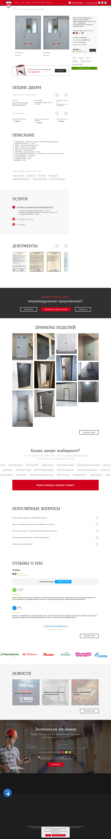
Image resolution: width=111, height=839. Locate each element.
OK (48, 835)
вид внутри (46, 52)
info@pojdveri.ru (77, 3)
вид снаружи (19, 52)
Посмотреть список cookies (58, 835)
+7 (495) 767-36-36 (91, 3)
